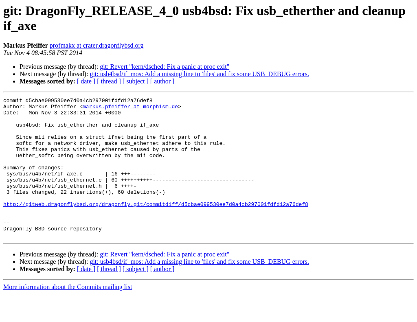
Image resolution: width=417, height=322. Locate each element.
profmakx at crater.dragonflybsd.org (97, 45)
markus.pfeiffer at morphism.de (130, 108)
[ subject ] (136, 81)
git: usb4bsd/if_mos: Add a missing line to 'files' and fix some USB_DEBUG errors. (199, 73)
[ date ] (86, 81)
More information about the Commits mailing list (67, 314)
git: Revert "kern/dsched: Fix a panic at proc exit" (164, 66)
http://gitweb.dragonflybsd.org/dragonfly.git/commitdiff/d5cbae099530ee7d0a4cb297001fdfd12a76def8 (155, 226)
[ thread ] (109, 81)
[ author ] (162, 81)
